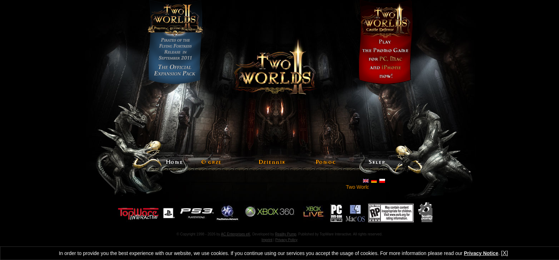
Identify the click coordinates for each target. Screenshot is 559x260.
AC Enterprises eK (235, 234)
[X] (504, 253)
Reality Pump (285, 234)
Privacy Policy (286, 240)
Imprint (267, 240)
